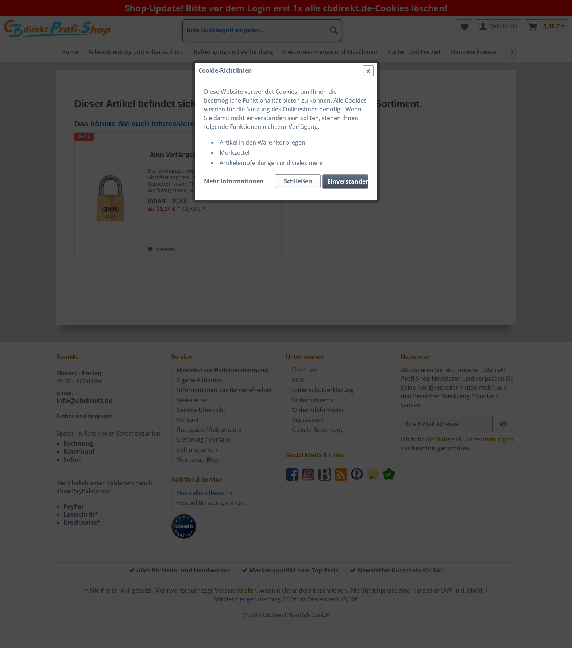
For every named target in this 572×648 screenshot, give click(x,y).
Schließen (298, 181)
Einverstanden (347, 181)
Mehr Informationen (234, 181)
